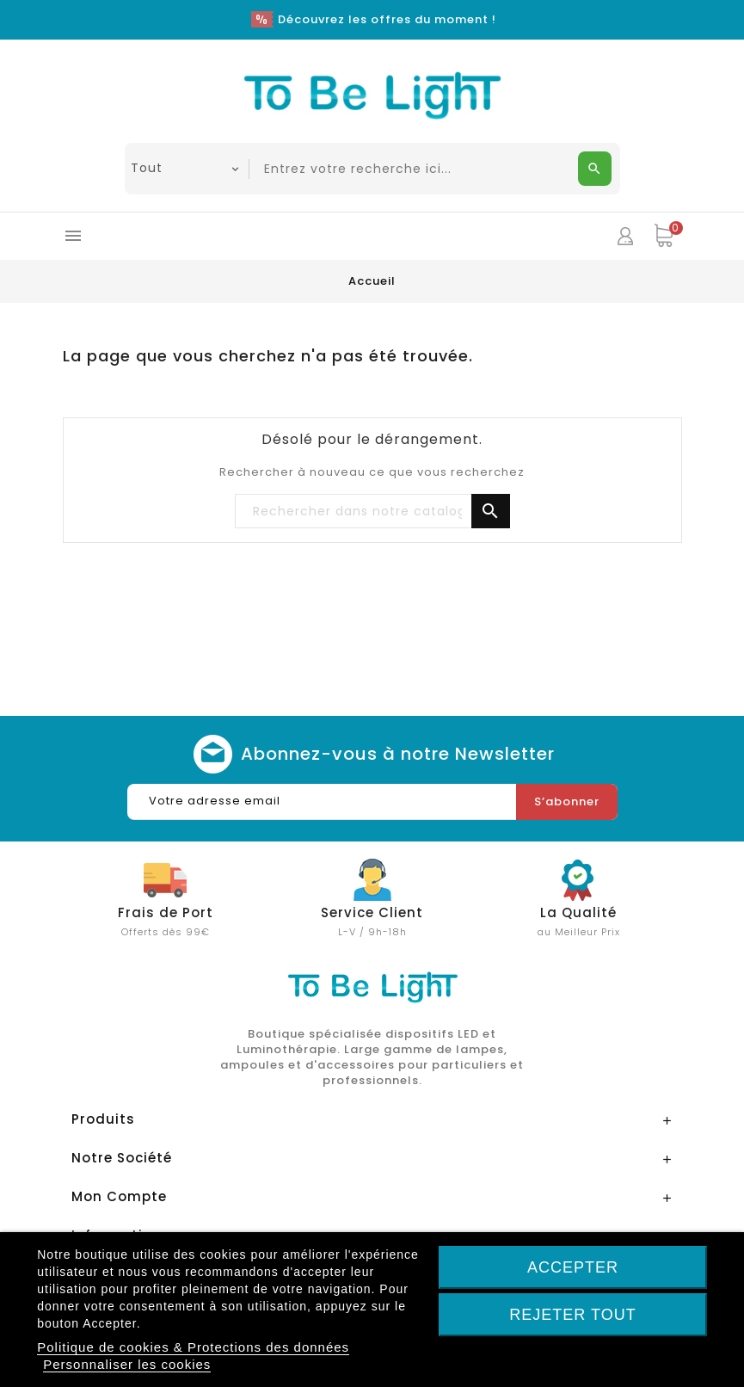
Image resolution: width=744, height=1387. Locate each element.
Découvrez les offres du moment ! (387, 19)
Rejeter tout (572, 1314)
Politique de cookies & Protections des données (193, 1347)
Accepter (572, 1267)
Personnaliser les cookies (127, 1364)
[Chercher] (372, 512)
